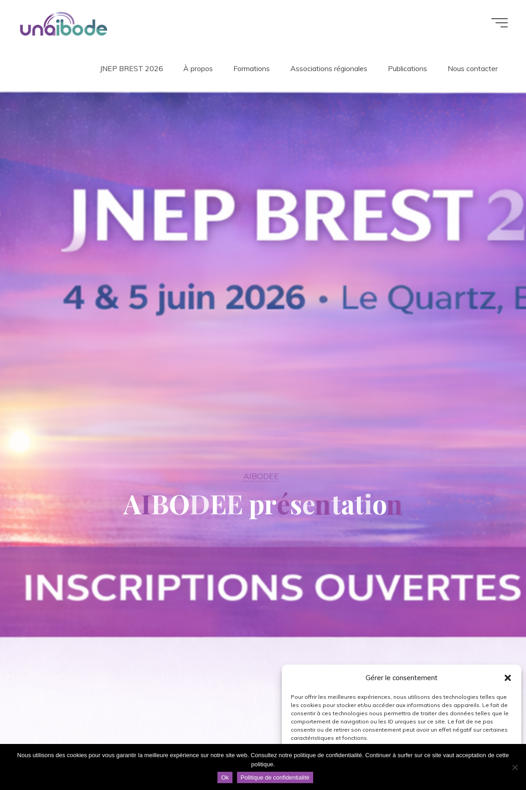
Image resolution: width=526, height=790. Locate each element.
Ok (225, 777)
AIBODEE (261, 476)
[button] (507, 677)
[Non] (514, 767)
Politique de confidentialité (275, 777)
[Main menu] (499, 22)
